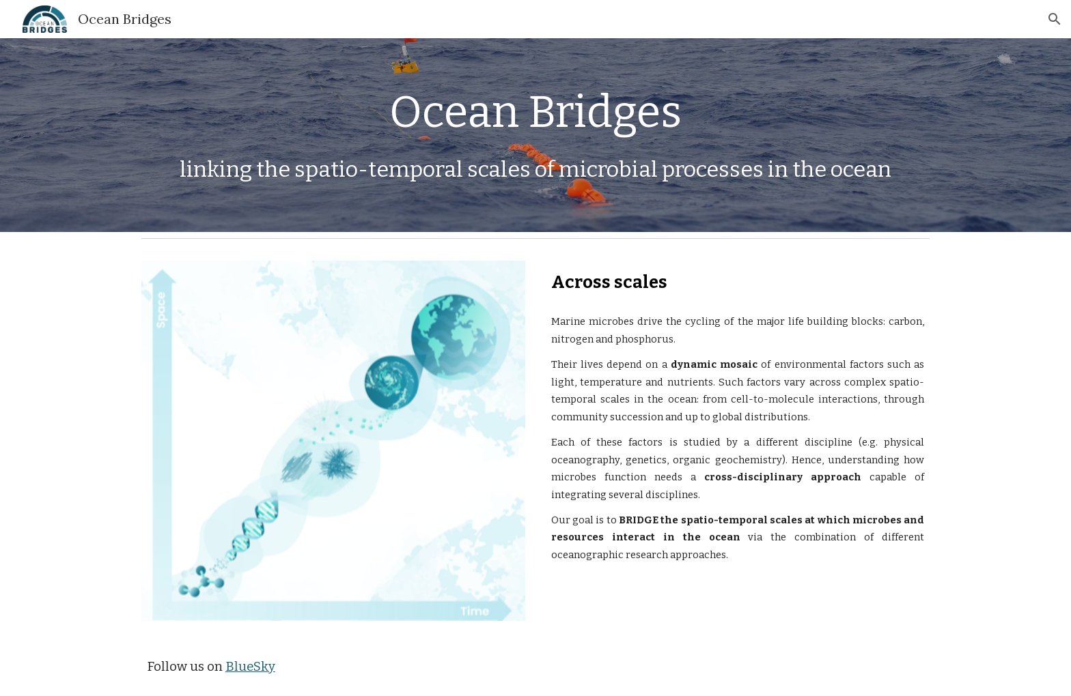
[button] (1054, 19)
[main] (535, 112)
